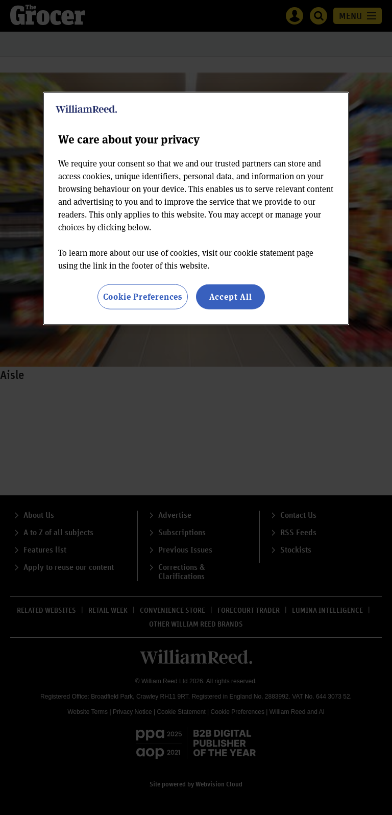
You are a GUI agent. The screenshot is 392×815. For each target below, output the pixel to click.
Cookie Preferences (142, 296)
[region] (196, 208)
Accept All (230, 296)
